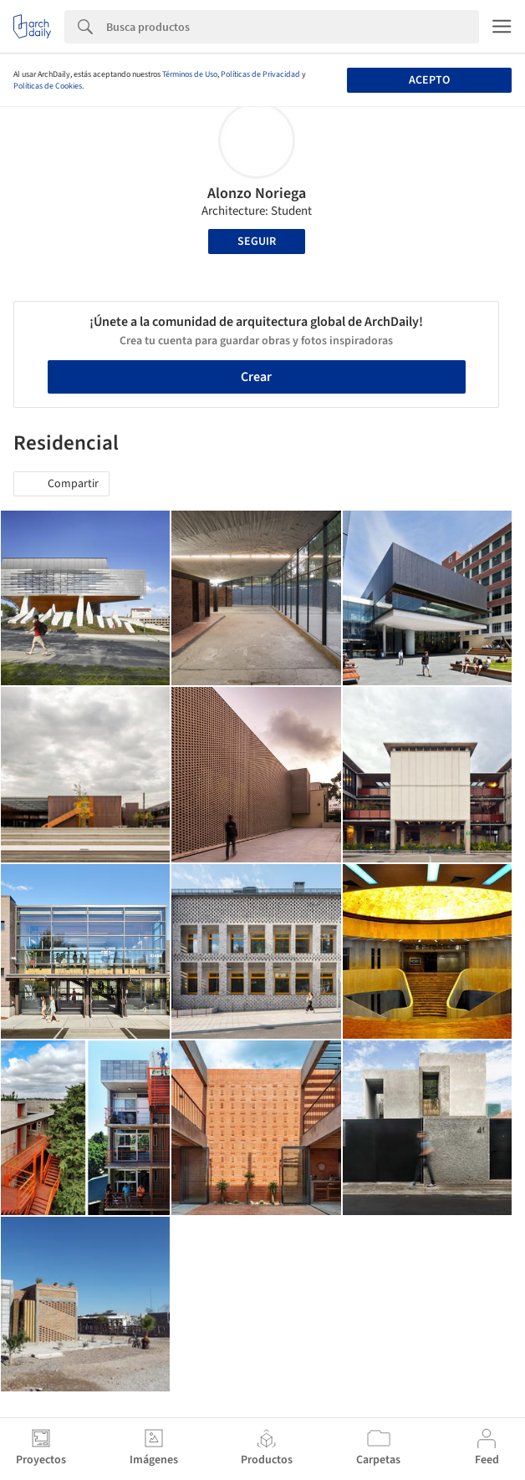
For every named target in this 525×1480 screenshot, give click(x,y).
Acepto (429, 80)
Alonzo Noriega (256, 193)
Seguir (256, 241)
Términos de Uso (189, 74)
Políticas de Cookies (47, 86)
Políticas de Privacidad (260, 74)
